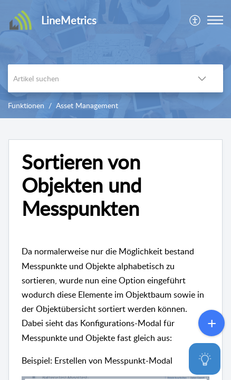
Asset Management (87, 105)
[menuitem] (195, 20)
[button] (195, 20)
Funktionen (26, 105)
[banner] (115, 59)
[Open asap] (210, 359)
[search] (94, 78)
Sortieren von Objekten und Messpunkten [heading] (81, 185)
